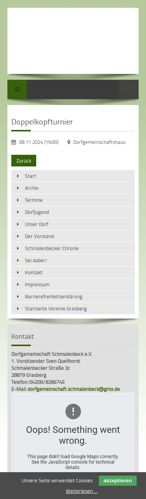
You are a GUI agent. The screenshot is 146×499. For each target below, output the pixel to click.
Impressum (37, 284)
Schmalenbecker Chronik (52, 248)
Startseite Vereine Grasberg (56, 308)
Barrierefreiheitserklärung (54, 296)
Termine (34, 199)
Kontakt (33, 272)
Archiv (32, 187)
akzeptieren (118, 480)
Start (30, 175)
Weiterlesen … (82, 490)
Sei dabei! (36, 260)
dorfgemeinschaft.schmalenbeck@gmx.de (74, 388)
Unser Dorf (36, 224)
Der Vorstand (39, 236)
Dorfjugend (37, 211)
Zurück (23, 160)
